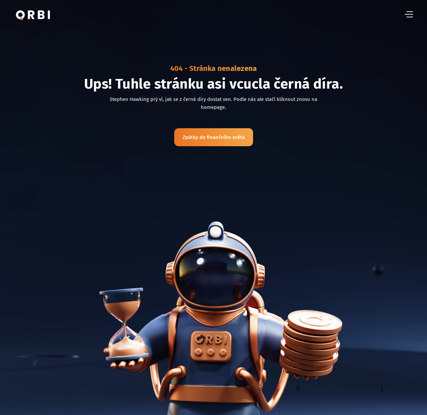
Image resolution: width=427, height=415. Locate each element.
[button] (409, 15)
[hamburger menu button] (409, 15)
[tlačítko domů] (33, 15)
